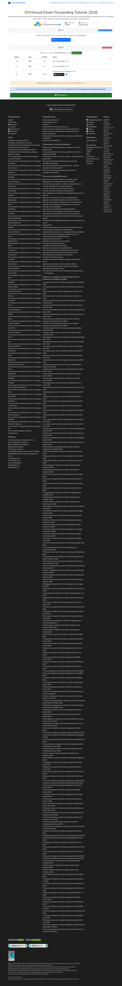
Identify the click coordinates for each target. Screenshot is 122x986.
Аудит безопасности (50, 122)
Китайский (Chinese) (107, 125)
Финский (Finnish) (106, 143)
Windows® (12, 122)
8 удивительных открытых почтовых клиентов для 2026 (62, 750)
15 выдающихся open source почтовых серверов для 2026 (64, 338)
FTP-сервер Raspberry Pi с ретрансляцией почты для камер (23, 157)
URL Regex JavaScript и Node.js (53, 268)
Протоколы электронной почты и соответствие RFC (61, 214)
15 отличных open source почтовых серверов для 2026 (62, 347)
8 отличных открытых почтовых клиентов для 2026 (63, 733)
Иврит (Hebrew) (109, 154)
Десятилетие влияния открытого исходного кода (60, 179)
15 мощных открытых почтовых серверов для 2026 (61, 658)
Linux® (11, 127)
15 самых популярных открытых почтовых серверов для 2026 (63, 692)
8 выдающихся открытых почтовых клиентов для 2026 (63, 724)
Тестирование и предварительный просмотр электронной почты (63, 221)
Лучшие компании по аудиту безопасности (58, 191)
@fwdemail (91, 127)
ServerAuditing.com (15, 463)
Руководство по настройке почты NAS (22, 150)
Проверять (76, 53)
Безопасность (91, 145)
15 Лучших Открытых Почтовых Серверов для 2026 (62, 539)
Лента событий (91, 140)
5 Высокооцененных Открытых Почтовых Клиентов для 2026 (63, 562)
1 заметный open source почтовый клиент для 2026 (63, 361)
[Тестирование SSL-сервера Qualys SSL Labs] (16, 940)
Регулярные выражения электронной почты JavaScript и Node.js (63, 217)
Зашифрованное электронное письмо (63, 3)
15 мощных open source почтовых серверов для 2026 (63, 402)
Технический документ (51, 120)
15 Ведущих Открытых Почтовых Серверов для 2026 (63, 457)
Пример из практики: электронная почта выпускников (62, 202)
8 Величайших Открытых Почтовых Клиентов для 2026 (63, 507)
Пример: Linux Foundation (52, 207)
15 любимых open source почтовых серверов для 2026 (62, 384)
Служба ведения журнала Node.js (55, 246)
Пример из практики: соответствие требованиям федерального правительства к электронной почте (61, 199)
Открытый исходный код (51, 140)
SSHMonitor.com (14, 465)
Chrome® (12, 131)
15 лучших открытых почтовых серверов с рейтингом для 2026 (63, 926)
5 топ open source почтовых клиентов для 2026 (63, 425)
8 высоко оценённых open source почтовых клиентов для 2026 (63, 434)
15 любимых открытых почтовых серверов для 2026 (63, 880)
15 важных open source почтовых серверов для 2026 (63, 393)
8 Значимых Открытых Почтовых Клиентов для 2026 (62, 489)
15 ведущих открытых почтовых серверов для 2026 (62, 711)
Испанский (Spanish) (107, 193)
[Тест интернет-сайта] (18, 946)
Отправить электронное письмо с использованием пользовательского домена (24, 144)
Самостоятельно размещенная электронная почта (61, 131)
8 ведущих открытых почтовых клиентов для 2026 (61, 715)
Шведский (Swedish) (107, 197)
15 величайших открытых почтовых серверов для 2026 (60, 754)
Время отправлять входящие (18, 445)
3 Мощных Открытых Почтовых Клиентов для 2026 (62, 535)
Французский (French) (108, 147)
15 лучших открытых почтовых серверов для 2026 (62, 667)
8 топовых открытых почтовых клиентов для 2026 (62, 679)
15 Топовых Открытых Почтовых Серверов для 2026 (60, 548)
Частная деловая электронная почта (21, 440)
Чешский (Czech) (109, 128)
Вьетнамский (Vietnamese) (108, 211)
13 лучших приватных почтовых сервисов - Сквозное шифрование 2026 (62, 153)
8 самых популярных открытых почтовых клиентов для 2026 (62, 697)
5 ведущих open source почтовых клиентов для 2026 (62, 333)
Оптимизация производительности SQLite (58, 255)
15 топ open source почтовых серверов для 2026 (62, 292)
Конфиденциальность (85, 3)
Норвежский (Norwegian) (108, 177)
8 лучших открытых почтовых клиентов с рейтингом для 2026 (63, 930)
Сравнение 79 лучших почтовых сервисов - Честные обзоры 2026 (61, 148)
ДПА (88, 154)
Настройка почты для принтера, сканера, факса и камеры (23, 153)
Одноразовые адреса (15, 447)
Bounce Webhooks (49, 134)
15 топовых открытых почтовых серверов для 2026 (63, 674)
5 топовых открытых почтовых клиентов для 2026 (62, 800)
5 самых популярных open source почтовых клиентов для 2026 (63, 315)
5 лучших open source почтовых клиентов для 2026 (61, 379)
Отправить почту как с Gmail (18, 147)
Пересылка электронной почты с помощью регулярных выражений (62, 137)
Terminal (12, 134)
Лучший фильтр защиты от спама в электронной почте (62, 184)
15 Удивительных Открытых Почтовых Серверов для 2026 (62, 494)
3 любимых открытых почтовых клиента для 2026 (63, 884)
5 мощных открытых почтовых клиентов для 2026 (63, 783)
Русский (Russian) (106, 189)
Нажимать (90, 161)
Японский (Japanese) (107, 169)
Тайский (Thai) (108, 200)
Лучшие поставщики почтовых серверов (57, 186)
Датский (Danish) (106, 131)
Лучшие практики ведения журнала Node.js (58, 188)
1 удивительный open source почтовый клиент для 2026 (63, 370)
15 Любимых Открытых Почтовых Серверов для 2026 (63, 512)
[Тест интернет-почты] (38, 946)
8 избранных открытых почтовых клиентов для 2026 (62, 768)
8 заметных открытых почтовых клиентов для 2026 (64, 740)
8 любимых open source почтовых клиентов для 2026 (63, 388)
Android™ (12, 124)
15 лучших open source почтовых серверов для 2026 (63, 283)
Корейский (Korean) (107, 173)
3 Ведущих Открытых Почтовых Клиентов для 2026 (62, 462)
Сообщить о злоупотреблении (92, 157)
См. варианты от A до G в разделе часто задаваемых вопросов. (85, 89)
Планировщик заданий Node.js (54, 243)
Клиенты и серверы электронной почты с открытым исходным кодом (61, 278)
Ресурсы (12, 437)
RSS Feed (90, 134)
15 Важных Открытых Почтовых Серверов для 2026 (62, 521)
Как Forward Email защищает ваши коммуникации (60, 266)
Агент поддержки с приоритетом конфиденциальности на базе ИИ (63, 194)
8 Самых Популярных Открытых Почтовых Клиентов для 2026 (63, 571)
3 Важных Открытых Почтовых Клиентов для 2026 (62, 526)
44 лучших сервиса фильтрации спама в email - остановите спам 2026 (60, 171)
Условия (89, 150)
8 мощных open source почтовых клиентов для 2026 (62, 407)
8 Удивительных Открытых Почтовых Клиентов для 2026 (61, 498)
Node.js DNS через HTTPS (52, 239)
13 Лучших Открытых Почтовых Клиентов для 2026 (62, 452)
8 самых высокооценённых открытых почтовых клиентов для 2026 (63, 706)
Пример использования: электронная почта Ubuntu (61, 204)
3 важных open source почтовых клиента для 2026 (62, 398)
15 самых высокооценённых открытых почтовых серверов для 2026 (64, 702)
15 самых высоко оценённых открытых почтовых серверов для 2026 (60, 823)
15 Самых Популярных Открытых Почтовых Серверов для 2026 (64, 567)
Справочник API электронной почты (56, 127)
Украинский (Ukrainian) (107, 207)
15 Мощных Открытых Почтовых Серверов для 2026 (62, 530)
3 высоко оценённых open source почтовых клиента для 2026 (63, 306)
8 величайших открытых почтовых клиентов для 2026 (63, 635)
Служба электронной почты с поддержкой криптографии (63, 232)
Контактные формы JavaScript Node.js (56, 236)
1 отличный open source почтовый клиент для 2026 (63, 352)
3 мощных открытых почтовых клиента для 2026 (63, 663)
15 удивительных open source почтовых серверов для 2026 (62, 365)
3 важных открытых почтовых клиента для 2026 (63, 894)
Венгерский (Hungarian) (107, 157)
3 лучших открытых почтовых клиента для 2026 (63, 671)
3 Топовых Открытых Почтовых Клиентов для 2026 (64, 553)
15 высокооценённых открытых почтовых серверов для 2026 (63, 683)
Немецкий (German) (107, 151)
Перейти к (105, 30)
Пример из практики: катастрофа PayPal (57, 248)
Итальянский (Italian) (108, 165)
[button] (67, 74)
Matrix (89, 129)
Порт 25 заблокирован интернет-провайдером (20, 432)
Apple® (11, 120)
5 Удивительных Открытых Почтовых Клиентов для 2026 (61, 626)
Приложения (14, 117)
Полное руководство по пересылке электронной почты (62, 227)
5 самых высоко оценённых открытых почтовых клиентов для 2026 (63, 827)
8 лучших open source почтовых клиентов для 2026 (63, 288)
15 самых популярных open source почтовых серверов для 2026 (64, 311)
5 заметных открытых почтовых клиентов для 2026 (63, 858)
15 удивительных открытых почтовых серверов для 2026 (63, 745)
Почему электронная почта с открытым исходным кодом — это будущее (63, 272)
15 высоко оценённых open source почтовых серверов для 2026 (64, 301)
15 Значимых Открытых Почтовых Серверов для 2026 (63, 484)
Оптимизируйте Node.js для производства (58, 230)
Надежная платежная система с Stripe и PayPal (59, 264)
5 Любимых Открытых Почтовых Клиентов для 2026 (62, 516)
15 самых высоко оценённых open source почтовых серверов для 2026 (61, 320)
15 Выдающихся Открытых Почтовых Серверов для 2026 (61, 466)
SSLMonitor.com (13, 467)
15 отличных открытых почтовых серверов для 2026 (62, 729)
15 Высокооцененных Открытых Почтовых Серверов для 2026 (63, 558)
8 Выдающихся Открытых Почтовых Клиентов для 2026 (61, 471)
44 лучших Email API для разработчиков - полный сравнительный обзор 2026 (61, 167)
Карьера (89, 163)
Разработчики (49, 117)
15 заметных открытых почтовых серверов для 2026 (63, 736)
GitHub (90, 124)
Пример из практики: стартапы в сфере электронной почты (62, 260)
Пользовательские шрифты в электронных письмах (61, 211)
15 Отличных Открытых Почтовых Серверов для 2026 (63, 475)
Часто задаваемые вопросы (104, 3)
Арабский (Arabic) (107, 121)
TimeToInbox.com (14, 461)
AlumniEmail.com (14, 458)
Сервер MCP (47, 225)
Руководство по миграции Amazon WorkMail (58, 182)
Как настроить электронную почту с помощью (24, 162)
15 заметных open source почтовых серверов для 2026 (62, 356)
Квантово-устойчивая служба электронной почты (60, 250)
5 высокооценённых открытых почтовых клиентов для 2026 (62, 688)
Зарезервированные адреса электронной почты (23, 455)
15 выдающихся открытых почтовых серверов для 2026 (63, 720)
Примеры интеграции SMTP (18, 140)
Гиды (10, 137)
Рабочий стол (14, 129)
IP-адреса (46, 124)
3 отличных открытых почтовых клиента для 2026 (63, 852)
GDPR (88, 152)
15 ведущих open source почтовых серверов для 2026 (62, 329)
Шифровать (58, 74)
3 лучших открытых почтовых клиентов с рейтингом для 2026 (63, 809)
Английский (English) (107, 139)
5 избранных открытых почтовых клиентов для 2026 (62, 644)
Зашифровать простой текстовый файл (24, 451)
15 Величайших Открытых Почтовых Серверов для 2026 (61, 503)
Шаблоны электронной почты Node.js (56, 241)
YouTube (90, 131)
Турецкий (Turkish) (107, 203)
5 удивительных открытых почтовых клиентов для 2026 (61, 866)
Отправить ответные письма (53, 257)
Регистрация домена (15, 449)
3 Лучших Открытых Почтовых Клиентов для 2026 (63, 544)
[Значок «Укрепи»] (11, 956)
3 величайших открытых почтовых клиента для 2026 (63, 875)
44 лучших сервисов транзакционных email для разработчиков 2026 (60, 162)
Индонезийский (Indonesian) (109, 161)
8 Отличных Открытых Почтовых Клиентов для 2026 (62, 480)
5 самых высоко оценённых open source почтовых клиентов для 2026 (60, 324)
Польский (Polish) (107, 181)
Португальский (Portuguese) (108, 185)
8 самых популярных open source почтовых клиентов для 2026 (63, 443)
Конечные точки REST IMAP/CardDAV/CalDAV (59, 209)
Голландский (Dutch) (108, 135)
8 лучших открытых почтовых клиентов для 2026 (64, 912)
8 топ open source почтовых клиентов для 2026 (62, 297)
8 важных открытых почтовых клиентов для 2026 (62, 654)
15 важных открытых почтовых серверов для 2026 (62, 649)
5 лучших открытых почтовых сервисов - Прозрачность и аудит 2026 (63, 157)
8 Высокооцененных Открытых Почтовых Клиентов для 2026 (63, 580)
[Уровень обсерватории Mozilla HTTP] (33, 940)
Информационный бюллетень (94, 121)
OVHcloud (46, 35)
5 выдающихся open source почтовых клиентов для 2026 (63, 343)
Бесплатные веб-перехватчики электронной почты (61, 129)
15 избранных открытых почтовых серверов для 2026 (63, 640)
